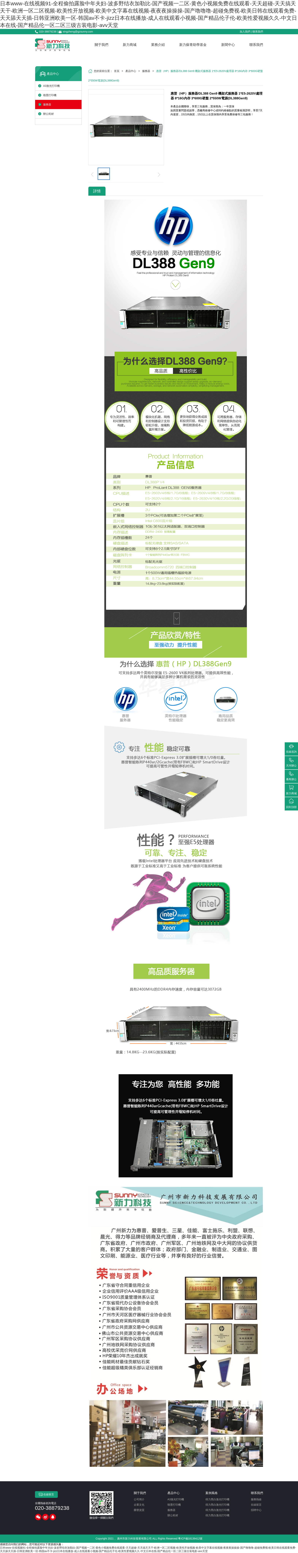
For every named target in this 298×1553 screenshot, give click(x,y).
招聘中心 (256, 1510)
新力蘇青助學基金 (193, 45)
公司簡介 (139, 1499)
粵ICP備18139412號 (190, 1538)
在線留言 (46, 1494)
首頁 (116, 71)
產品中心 (53, 73)
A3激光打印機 (51, 85)
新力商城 (129, 45)
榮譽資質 (139, 1510)
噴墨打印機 (49, 95)
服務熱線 (256, 1499)
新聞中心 (228, 45)
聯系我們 (257, 31)
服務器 (47, 104)
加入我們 (245, 31)
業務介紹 (158, 45)
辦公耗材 (48, 113)
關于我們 (101, 45)
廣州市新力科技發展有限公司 (134, 1538)
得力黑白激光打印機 (217, 1499)
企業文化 (139, 1504)
